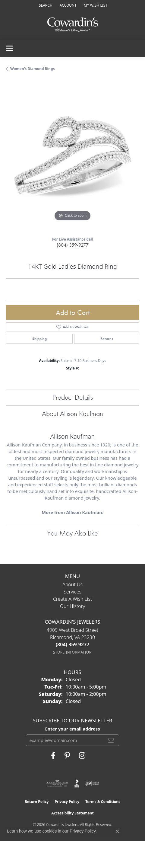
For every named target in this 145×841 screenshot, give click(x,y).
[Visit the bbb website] (77, 783)
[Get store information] (72, 652)
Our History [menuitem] (72, 606)
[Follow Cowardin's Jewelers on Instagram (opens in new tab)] (82, 755)
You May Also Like (72, 533)
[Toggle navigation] (9, 48)
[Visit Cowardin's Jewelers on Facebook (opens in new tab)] (53, 755)
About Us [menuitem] (72, 584)
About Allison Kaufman (72, 413)
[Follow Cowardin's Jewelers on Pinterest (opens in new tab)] (67, 755)
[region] (72, 156)
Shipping (39, 338)
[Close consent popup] (117, 831)
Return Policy (37, 801)
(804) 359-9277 (73, 245)
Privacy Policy (67, 801)
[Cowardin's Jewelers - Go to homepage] (72, 25)
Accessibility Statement (72, 813)
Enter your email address (72, 729)
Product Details (72, 397)
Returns (106, 338)
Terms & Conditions (102, 801)
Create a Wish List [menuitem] (72, 599)
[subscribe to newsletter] (111, 740)
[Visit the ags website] (57, 783)
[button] (45, 5)
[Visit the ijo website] (92, 783)
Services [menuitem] (72, 591)
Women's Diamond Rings (32, 68)
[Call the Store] (73, 644)
